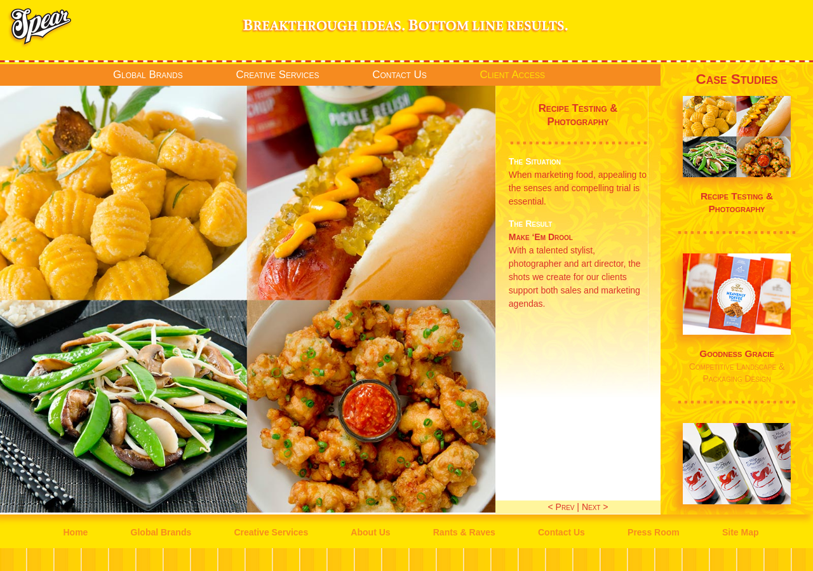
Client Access (512, 75)
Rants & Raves (464, 532)
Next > (595, 507)
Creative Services (277, 75)
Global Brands (148, 75)
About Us (370, 532)
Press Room (654, 532)
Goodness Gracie (736, 353)
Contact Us (399, 75)
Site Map (740, 532)
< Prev (561, 507)
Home (75, 532)
